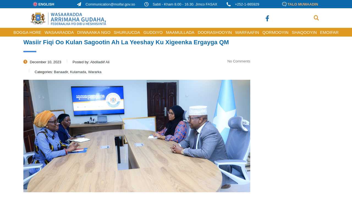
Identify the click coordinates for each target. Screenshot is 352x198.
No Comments (235, 61)
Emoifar (329, 32)
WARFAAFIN (247, 32)
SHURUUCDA (127, 32)
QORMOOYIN (275, 32)
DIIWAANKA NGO (93, 32)
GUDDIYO (153, 32)
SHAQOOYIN (304, 32)
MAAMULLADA (180, 32)
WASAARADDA (59, 32)
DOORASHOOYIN (215, 32)
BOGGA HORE (27, 32)
